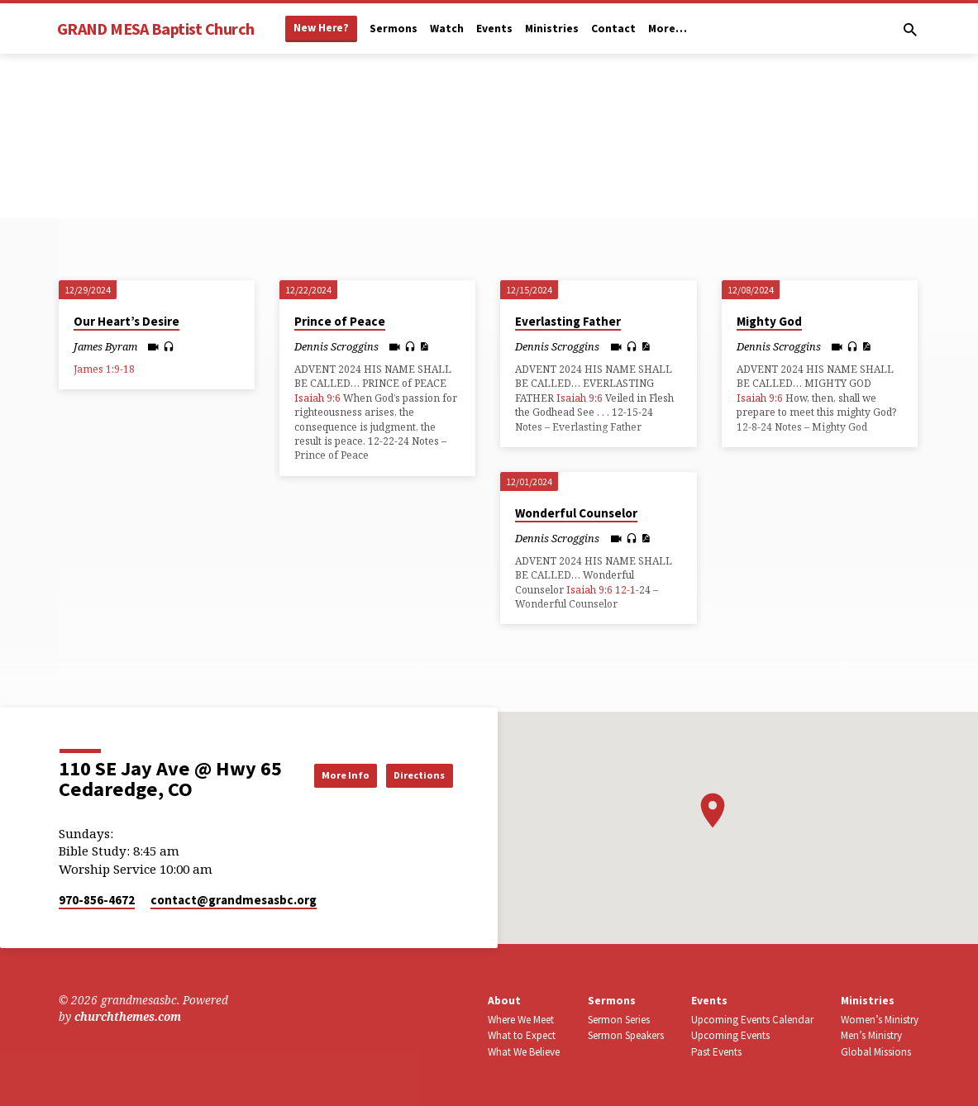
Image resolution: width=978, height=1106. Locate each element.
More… (667, 28)
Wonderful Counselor (576, 513)
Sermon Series (619, 1020)
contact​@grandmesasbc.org (233, 900)
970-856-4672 (97, 900)
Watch (447, 28)
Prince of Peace (339, 321)
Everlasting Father (568, 321)
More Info (410, 758)
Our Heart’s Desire (126, 321)
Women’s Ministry (879, 1020)
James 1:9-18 (104, 369)
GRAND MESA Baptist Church (155, 28)
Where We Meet (521, 1020)
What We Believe (524, 1052)
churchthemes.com (127, 1016)
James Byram (105, 346)
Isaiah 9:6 (317, 398)
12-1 (625, 590)
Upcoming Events (730, 1035)
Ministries (552, 28)
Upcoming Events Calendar (752, 1020)
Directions (411, 791)
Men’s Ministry (871, 1035)
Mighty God (769, 321)
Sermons (393, 28)
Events (494, 28)
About (504, 1001)
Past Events (716, 1052)
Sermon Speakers (626, 1035)
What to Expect (522, 1035)
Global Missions (876, 1052)
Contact (613, 28)
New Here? (321, 28)
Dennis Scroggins (336, 346)
